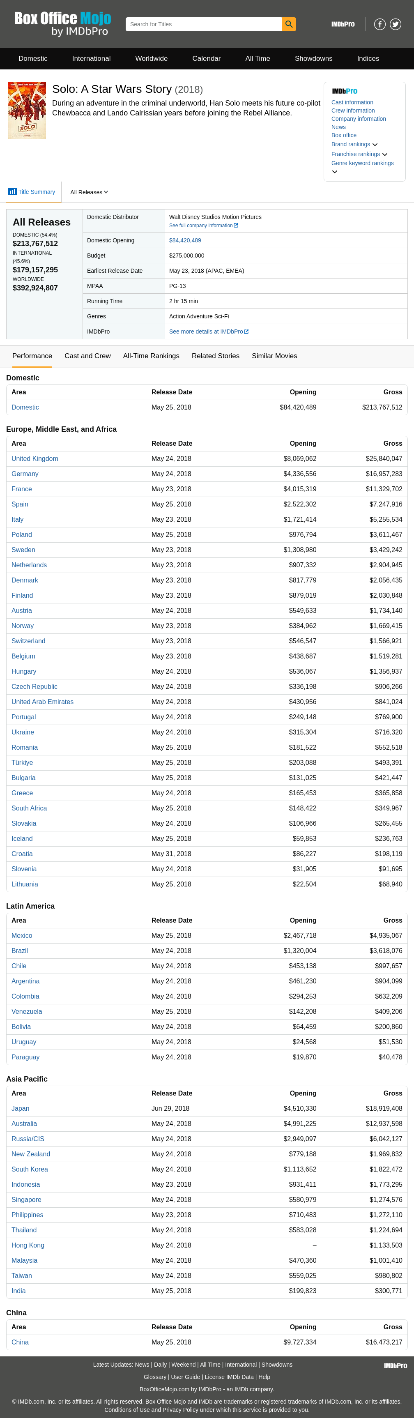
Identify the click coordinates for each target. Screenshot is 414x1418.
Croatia (22, 853)
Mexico (22, 935)
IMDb (241, 1389)
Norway (23, 625)
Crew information (353, 110)
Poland (22, 534)
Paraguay (26, 1057)
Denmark (25, 580)
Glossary (155, 1377)
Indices (368, 58)
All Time (258, 58)
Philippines (27, 1214)
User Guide (185, 1377)
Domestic (33, 58)
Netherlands (29, 565)
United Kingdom (35, 458)
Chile (19, 965)
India (19, 1290)
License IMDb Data (229, 1377)
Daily (160, 1364)
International (91, 58)
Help (264, 1377)
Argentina (26, 981)
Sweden (23, 549)
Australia (24, 1123)
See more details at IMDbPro (209, 331)
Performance (32, 356)
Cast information (352, 102)
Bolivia (21, 1026)
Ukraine (23, 732)
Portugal (24, 717)
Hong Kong (28, 1245)
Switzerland (29, 641)
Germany (25, 473)
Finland (22, 595)
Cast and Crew (87, 356)
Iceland (22, 838)
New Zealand (31, 1154)
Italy (17, 519)
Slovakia (24, 823)
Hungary (24, 671)
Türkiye (22, 762)
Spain (20, 504)
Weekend (184, 1364)
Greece (22, 793)
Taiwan (22, 1275)
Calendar (207, 58)
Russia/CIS (28, 1138)
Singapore (26, 1199)
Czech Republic (35, 686)
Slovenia (24, 869)
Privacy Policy (180, 1409)
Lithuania (25, 884)
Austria (22, 610)
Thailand (24, 1230)
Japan (21, 1108)
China (20, 1342)
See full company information (204, 225)
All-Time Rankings (151, 356)
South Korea (30, 1169)
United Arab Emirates (43, 701)
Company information (358, 118)
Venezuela (27, 1011)
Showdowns (314, 58)
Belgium (23, 656)
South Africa (29, 808)
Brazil (20, 950)
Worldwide (151, 58)
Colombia (25, 996)
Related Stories (215, 356)
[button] (354, 144)
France (22, 489)
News (338, 127)
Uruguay (24, 1041)
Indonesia (26, 1184)
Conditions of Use (127, 1409)
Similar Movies (274, 356)
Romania (25, 747)
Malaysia (24, 1260)
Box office (343, 135)
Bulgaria (24, 777)
